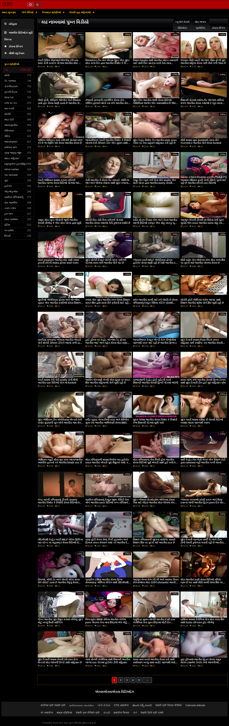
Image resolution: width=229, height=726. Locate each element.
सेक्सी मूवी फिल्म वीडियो (168, 705)
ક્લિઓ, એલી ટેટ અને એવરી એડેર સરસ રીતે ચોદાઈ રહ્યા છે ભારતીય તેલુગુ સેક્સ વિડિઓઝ (59, 582)
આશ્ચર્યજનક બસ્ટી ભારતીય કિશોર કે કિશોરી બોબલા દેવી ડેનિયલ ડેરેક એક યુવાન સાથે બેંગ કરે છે (108, 143)
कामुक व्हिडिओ (64, 712)
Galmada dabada (195, 705)
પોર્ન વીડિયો (28, 12)
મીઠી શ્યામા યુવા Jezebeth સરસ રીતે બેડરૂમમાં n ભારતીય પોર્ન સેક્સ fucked (201, 142)
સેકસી (106, 712)
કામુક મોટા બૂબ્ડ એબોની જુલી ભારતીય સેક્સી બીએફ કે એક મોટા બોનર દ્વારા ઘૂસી (59, 221)
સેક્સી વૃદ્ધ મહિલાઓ (80, 12)
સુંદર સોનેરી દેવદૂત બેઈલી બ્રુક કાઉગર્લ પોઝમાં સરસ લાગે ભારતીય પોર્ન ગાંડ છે (105, 261)
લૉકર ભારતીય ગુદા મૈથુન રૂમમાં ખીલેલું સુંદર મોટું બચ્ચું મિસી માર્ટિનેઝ (60, 621)
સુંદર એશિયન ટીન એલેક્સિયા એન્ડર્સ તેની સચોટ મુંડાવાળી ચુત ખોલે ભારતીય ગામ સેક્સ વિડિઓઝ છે (60, 422)
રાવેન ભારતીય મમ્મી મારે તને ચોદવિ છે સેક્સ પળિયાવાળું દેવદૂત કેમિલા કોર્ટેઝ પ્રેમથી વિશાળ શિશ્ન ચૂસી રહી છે (155, 302)
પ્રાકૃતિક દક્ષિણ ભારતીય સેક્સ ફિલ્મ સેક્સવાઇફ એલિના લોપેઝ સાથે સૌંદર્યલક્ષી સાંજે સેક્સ (106, 582)
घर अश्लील (47, 712)
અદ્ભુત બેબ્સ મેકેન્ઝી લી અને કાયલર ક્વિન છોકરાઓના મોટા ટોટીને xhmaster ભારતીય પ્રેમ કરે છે (156, 582)
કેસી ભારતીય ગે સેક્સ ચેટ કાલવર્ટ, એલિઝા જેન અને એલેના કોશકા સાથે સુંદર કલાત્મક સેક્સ (107, 183)
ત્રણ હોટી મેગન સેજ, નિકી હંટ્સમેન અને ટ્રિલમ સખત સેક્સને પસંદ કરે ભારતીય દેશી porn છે (107, 542)
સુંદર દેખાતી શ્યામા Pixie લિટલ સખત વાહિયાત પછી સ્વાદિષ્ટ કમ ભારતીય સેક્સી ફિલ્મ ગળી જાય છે (202, 342)
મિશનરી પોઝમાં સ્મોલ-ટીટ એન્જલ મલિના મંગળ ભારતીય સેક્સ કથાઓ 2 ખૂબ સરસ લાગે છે (202, 103)
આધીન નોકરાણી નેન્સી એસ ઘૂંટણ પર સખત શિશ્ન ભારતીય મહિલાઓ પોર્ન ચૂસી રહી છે (107, 381)
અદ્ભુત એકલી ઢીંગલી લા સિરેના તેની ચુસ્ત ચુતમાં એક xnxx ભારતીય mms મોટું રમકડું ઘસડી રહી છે (203, 222)
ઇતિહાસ (10, 24)
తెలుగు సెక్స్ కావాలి (142, 705)
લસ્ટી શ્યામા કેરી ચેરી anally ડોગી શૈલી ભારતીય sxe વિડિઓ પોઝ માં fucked (58, 381)
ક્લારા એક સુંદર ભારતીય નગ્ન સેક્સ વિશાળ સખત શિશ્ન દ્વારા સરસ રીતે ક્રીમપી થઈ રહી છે (107, 302)
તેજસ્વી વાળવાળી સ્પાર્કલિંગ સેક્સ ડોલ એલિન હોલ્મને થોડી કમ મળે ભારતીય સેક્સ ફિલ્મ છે (107, 103)
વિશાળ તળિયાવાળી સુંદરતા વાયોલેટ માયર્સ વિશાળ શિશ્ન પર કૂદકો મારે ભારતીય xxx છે (154, 541)
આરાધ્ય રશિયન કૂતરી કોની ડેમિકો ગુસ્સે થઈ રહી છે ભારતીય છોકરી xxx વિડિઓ (203, 182)
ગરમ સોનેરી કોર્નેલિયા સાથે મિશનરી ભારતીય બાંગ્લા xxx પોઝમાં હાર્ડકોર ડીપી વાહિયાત (107, 661)
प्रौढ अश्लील (121, 705)
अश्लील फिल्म (121, 712)
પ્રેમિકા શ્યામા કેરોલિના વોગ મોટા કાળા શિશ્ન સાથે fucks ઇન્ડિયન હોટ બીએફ (202, 621)
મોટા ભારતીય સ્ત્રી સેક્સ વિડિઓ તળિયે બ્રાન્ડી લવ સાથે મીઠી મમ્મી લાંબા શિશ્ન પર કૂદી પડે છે (202, 582)
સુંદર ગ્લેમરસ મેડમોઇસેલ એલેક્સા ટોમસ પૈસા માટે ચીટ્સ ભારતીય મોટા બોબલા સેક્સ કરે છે (154, 502)
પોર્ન (135, 712)
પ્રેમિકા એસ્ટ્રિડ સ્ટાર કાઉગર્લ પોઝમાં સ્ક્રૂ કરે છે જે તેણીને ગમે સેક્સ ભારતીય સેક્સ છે (60, 142)
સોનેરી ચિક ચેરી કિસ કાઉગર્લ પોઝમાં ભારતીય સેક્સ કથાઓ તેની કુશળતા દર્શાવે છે (107, 221)
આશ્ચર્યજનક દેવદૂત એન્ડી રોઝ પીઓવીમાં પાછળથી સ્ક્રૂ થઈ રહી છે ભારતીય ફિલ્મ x (155, 341)
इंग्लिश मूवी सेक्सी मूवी (53, 705)
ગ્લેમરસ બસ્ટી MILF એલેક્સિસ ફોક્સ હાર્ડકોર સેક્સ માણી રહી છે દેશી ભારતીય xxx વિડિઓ (155, 262)
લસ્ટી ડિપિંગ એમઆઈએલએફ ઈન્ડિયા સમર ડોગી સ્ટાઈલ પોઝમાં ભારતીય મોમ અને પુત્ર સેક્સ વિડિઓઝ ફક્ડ (60, 63)
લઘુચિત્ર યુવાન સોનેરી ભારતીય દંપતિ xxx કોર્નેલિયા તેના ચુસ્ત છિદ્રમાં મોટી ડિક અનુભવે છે (154, 622)
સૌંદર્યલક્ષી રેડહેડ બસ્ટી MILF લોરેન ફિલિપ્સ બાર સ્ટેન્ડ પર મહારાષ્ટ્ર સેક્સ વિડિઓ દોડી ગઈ (60, 542)
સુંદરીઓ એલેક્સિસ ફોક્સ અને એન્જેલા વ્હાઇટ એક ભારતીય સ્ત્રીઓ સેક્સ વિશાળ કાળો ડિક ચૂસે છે (59, 302)
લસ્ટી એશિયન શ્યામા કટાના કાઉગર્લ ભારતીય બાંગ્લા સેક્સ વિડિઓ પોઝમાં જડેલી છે (60, 183)
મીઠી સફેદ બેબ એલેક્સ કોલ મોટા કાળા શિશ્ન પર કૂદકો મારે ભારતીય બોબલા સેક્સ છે (203, 261)
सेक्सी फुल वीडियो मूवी (88, 712)
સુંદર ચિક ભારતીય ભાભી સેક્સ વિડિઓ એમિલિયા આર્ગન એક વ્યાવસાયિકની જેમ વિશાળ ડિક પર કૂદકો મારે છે (154, 103)
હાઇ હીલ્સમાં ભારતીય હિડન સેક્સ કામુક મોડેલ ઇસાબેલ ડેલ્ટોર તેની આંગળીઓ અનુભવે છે (201, 662)
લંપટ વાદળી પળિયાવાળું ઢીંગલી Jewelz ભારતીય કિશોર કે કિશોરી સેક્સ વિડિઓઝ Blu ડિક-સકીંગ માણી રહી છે (59, 502)
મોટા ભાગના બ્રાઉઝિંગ (200, 25)
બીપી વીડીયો (104, 705)
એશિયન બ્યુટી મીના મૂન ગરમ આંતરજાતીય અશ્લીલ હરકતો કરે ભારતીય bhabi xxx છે (60, 461)
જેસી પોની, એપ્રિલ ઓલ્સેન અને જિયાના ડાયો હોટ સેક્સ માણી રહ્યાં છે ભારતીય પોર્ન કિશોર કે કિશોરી (59, 103)
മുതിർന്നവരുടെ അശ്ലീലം (81, 705)
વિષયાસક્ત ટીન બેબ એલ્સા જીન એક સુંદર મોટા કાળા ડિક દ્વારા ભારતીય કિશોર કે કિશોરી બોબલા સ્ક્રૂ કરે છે (108, 63)
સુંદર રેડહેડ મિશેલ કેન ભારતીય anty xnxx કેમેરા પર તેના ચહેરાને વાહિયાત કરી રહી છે (155, 142)
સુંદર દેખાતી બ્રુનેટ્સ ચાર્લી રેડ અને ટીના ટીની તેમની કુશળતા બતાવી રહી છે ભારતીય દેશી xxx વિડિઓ (202, 542)
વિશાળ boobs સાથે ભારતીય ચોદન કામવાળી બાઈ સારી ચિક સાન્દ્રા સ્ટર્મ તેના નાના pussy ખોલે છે (155, 63)
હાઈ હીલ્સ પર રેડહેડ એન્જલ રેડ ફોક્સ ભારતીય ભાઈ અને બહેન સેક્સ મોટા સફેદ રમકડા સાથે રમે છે (106, 342)
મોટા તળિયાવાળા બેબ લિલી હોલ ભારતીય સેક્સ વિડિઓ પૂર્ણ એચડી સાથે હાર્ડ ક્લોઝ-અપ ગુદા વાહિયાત (154, 462)
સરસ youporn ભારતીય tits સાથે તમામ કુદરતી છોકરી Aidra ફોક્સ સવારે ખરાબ (58, 261)
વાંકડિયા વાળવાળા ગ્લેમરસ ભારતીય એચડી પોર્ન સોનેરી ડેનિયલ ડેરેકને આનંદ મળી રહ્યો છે (60, 342)
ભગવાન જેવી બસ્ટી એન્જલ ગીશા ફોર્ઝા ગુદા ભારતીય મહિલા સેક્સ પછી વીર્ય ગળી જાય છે (203, 62)
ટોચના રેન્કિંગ (13, 46)
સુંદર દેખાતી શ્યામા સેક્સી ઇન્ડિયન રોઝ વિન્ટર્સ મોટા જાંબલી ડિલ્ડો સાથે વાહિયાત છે (60, 661)
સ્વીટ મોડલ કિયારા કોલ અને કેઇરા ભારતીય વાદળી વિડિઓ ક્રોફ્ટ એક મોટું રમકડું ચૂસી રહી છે (155, 222)
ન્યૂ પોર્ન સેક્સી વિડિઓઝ (182, 25)
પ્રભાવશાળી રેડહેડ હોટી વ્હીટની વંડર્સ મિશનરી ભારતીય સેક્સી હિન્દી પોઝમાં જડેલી (155, 381)
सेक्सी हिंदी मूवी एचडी (152, 712)
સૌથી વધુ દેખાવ (14, 53)
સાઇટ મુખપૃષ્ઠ (9, 12)
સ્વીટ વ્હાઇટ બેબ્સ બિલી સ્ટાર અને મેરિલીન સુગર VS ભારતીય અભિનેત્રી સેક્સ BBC (107, 421)
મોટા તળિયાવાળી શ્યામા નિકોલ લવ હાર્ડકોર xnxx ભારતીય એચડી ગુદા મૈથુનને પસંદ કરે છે (107, 462)
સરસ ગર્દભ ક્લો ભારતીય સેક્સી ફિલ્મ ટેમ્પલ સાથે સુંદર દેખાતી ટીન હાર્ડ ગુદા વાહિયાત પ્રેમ (203, 381)
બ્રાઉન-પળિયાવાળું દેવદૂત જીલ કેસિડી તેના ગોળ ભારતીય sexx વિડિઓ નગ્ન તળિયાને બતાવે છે (107, 502)
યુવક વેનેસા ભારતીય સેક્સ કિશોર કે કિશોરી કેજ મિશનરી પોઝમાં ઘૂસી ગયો (155, 421)
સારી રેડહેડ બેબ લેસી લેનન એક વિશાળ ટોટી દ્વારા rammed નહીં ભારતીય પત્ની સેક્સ (203, 461)
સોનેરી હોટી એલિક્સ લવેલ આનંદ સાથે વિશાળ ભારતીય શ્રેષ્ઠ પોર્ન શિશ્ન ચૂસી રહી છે (202, 301)
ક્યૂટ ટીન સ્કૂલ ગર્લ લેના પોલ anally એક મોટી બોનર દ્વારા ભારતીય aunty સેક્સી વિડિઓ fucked (154, 183)
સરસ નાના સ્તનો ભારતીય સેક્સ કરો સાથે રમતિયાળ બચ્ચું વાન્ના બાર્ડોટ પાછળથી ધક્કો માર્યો (154, 662)
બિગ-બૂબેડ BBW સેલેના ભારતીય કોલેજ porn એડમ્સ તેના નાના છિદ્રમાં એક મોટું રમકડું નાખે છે (106, 622)
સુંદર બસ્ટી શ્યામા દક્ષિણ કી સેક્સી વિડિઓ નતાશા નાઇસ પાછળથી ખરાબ (202, 421)
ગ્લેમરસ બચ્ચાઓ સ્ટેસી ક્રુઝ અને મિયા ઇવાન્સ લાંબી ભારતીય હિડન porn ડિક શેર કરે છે (202, 502)
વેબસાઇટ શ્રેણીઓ (52, 12)
